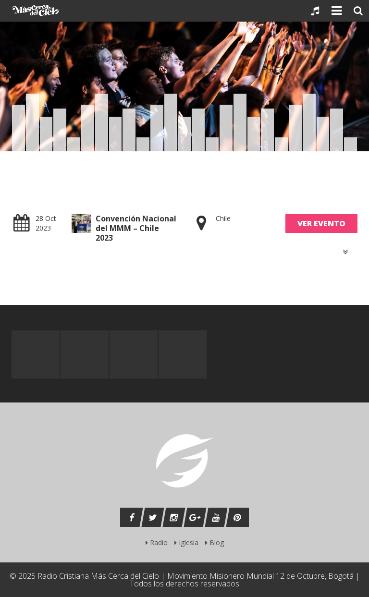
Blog (214, 542)
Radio (157, 542)
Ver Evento (321, 223)
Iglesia (186, 542)
